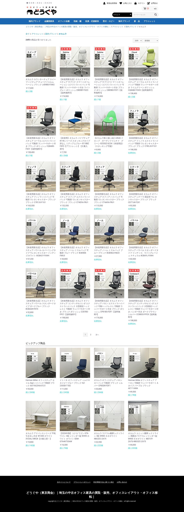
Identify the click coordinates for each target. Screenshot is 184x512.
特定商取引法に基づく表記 (103, 482)
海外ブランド (124, 21)
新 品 (137, 21)
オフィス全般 (64, 21)
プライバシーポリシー (82, 482)
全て (28, 34)
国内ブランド (34, 21)
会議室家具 (49, 21)
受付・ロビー (108, 21)
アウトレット (149, 21)
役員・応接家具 (92, 21)
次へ (97, 335)
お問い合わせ (122, 482)
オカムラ (63, 34)
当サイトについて (64, 482)
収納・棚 (77, 21)
